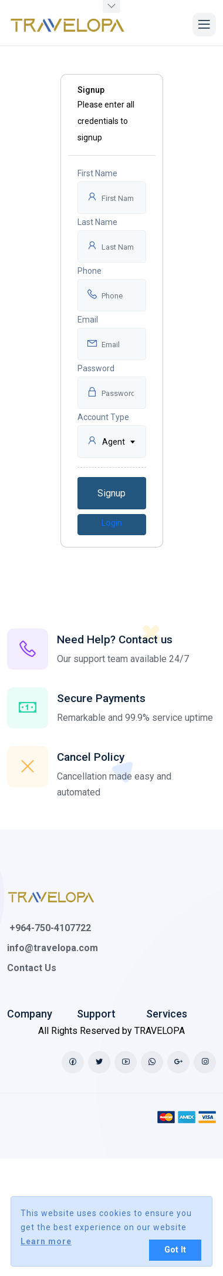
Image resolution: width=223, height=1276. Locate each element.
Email (87, 319)
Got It (175, 1250)
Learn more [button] (46, 1241)
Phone (89, 271)
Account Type (103, 417)
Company (29, 1014)
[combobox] (111, 441)
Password (95, 368)
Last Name (97, 222)
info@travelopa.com (52, 947)
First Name (97, 173)
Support (96, 1014)
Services (166, 1014)
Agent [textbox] (113, 441)
